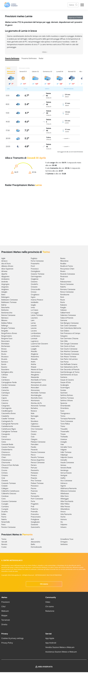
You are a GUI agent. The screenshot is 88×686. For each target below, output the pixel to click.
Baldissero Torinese (8, 302)
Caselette (5, 416)
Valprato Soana (66, 457)
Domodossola (36, 547)
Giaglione (34, 279)
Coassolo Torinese (8, 483)
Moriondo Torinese (38, 406)
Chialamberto (6, 449)
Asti (32, 539)
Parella (33, 447)
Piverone (34, 491)
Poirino (33, 493)
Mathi (33, 362)
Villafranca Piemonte (68, 488)
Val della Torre (66, 447)
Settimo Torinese (67, 398)
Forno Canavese (37, 261)
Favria (3, 517)
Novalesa (34, 421)
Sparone (63, 403)
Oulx (32, 437)
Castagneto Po (7, 421)
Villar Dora (64, 496)
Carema (4, 403)
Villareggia (64, 499)
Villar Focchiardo (66, 501)
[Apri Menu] (82, 5)
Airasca (4, 261)
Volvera (63, 527)
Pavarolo (34, 449)
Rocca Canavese (67, 284)
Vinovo (63, 511)
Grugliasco (35, 294)
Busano (4, 367)
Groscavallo (35, 289)
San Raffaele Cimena (68, 364)
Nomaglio (34, 416)
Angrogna (5, 284)
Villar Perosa (65, 506)
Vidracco (63, 483)
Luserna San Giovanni (39, 344)
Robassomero (65, 282)
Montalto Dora (36, 398)
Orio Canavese (37, 429)
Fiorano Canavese (8, 527)
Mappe (4, 615)
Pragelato (34, 504)
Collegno (4, 488)
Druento (4, 511)
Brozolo (4, 351)
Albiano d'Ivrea (7, 266)
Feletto (4, 519)
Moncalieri (35, 387)
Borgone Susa (6, 338)
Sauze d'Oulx (65, 382)
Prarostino (35, 514)
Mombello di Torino (38, 380)
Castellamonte (7, 426)
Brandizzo (5, 344)
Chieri (3, 457)
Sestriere (63, 393)
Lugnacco (34, 341)
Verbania (64, 544)
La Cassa (34, 310)
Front (33, 266)
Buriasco (4, 362)
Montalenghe (36, 395)
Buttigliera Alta (7, 372)
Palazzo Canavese (38, 442)
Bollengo (4, 325)
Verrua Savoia (66, 473)
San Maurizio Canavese (69, 354)
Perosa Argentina (37, 460)
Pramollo (34, 511)
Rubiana (63, 305)
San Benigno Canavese (69, 323)
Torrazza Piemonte (67, 418)
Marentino (35, 356)
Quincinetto (35, 527)
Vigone (63, 486)
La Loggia (34, 313)
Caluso (4, 377)
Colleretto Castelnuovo (10, 491)
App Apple (49, 638)
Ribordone (64, 261)
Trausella (63, 429)
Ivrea (33, 307)
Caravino (4, 400)
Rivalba (63, 263)
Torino (62, 416)
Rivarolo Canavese (67, 274)
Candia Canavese (8, 385)
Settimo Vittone (66, 400)
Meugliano (35, 375)
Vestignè (63, 475)
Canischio (5, 390)
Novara (4, 544)
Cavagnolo (5, 434)
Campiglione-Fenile (9, 382)
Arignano (5, 287)
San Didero (64, 331)
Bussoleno (5, 369)
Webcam (5, 611)
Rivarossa (64, 276)
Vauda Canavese (67, 462)
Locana (34, 331)
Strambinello (65, 406)
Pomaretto (35, 496)
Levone (33, 328)
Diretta (4, 624)
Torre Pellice (65, 424)
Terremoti (5, 620)
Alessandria (35, 542)
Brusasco (4, 356)
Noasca (34, 411)
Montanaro (35, 400)
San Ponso (64, 362)
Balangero (5, 297)
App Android (50, 643)
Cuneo (4, 547)
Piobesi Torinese (37, 483)
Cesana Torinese (8, 447)
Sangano (64, 336)
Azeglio (4, 292)
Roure (62, 300)
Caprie (4, 398)
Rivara (62, 271)
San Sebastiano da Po (69, 367)
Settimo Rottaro (66, 395)
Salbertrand (65, 313)
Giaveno (34, 282)
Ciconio (4, 470)
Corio (3, 499)
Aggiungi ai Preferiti (75, 17)
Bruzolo (4, 359)
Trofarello (64, 437)
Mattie (33, 364)
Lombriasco (35, 336)
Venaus (63, 465)
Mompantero (36, 382)
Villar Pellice (64, 504)
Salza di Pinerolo (66, 318)
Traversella (64, 431)
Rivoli (62, 279)
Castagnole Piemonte (9, 424)
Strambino (64, 408)
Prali (32, 506)
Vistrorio (63, 519)
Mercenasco (36, 372)
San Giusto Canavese (68, 349)
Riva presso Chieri (67, 269)
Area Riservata (45, 667)
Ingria (33, 297)
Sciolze (63, 390)
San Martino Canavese (69, 351)
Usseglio (63, 442)
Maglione (34, 354)
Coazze (4, 486)
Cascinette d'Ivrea (8, 413)
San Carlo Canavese (68, 325)
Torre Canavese (66, 421)
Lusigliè (33, 349)
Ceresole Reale (7, 444)
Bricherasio (5, 346)
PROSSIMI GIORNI (24, 68)
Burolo (3, 364)
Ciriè (3, 478)
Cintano (4, 473)
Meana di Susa (37, 369)
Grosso (33, 292)
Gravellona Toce (66, 539)
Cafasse (4, 375)
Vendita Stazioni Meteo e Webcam (59, 647)
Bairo (3, 294)
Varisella (63, 460)
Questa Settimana (12, 58)
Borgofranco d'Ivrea (9, 333)
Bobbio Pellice (6, 323)
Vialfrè (62, 478)
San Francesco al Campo (70, 333)
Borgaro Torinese (8, 328)
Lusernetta (35, 346)
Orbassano (35, 426)
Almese (4, 271)
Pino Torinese (36, 480)
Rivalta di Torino (66, 266)
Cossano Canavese (8, 501)
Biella (33, 544)
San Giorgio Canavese (69, 344)
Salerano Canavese (68, 315)
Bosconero (5, 341)
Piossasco (34, 486)
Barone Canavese (8, 315)
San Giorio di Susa (67, 346)
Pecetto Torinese (37, 457)
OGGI (8, 68)
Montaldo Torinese (38, 393)
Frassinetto (35, 263)
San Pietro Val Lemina (69, 359)
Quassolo (34, 524)
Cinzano (4, 475)
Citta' (3, 606)
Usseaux (63, 439)
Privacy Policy (7, 643)
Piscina (33, 488)
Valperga (64, 455)
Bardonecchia (6, 313)
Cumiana (5, 506)
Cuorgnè (4, 509)
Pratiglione (35, 519)
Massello (34, 359)
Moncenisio (35, 390)
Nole (32, 413)
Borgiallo (4, 331)
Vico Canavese (66, 480)
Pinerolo (34, 478)
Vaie (62, 444)
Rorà (62, 297)
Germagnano (36, 276)
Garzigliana (35, 271)
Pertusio (34, 468)
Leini (32, 320)
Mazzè (33, 367)
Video (47, 602)
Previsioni (5, 602)
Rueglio (63, 307)
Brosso (4, 349)
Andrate (4, 282)
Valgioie (63, 449)
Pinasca (34, 475)
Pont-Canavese (37, 499)
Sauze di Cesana (67, 380)
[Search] (73, 5)
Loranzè (34, 338)
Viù (61, 522)
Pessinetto (35, 470)
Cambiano (5, 380)
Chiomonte (5, 462)
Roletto (63, 287)
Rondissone (64, 294)
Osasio (33, 434)
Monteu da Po (36, 403)
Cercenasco (6, 439)
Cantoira (4, 395)
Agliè (3, 258)
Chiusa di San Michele (10, 465)
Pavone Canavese (38, 452)
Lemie (33, 323)
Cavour (4, 437)
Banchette (5, 307)
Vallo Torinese (65, 452)
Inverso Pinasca (37, 300)
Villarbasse (64, 493)
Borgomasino (6, 336)
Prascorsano (35, 517)
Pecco (33, 455)
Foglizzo (34, 258)
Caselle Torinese (7, 418)
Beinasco (4, 318)
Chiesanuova (6, 460)
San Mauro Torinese (68, 356)
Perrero (34, 465)
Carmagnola (6, 408)
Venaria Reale (65, 468)
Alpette (4, 274)
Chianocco (5, 452)
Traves (63, 434)
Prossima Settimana (29, 58)
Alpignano (5, 276)
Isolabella (34, 302)
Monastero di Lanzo (38, 385)
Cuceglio (4, 504)
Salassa (63, 310)
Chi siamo (44, 584)
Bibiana (4, 320)
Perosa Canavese (37, 462)
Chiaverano (5, 455)
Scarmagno (65, 387)
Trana (62, 426)
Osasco (34, 431)
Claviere (4, 480)
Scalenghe (64, 385)
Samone (63, 320)
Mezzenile (35, 377)
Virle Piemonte (66, 514)
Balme (3, 305)
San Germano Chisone (69, 338)
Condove (4, 496)
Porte (33, 501)
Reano (62, 258)
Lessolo (34, 325)
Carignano (5, 406)
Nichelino (34, 408)
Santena (63, 377)
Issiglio (33, 305)
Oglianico (34, 424)
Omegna (63, 542)
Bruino (3, 354)
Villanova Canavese (68, 491)
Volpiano (63, 524)
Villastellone (65, 509)
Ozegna (34, 439)
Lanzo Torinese (37, 315)
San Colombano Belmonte (70, 328)
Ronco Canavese (67, 292)
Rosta (62, 302)
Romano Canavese (67, 289)
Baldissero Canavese (9, 300)
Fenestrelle (5, 522)
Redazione (49, 611)
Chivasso (4, 468)
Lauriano (34, 318)
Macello (34, 351)
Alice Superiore (7, 269)
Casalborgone (6, 411)
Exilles (3, 514)
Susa (62, 411)
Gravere (34, 287)
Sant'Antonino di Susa (69, 375)
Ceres (3, 442)
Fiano (3, 524)
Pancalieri (34, 444)
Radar (41, 58)
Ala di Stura (6, 263)
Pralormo (34, 509)
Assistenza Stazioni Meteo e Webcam (61, 652)
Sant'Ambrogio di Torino (70, 372)
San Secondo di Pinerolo (69, 369)
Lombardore (36, 333)
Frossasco (34, 269)
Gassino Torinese (37, 274)
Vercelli (4, 542)
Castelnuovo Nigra (8, 429)
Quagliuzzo (35, 522)
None (33, 418)
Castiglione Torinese (9, 431)
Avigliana (4, 289)
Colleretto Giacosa (8, 493)
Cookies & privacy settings (12, 638)
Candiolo (4, 387)
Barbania (4, 310)
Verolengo (64, 470)
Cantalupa (5, 393)
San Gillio (64, 341)
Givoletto (34, 284)
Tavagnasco (65, 413)
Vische (62, 517)
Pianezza (34, 473)
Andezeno (5, 279)
